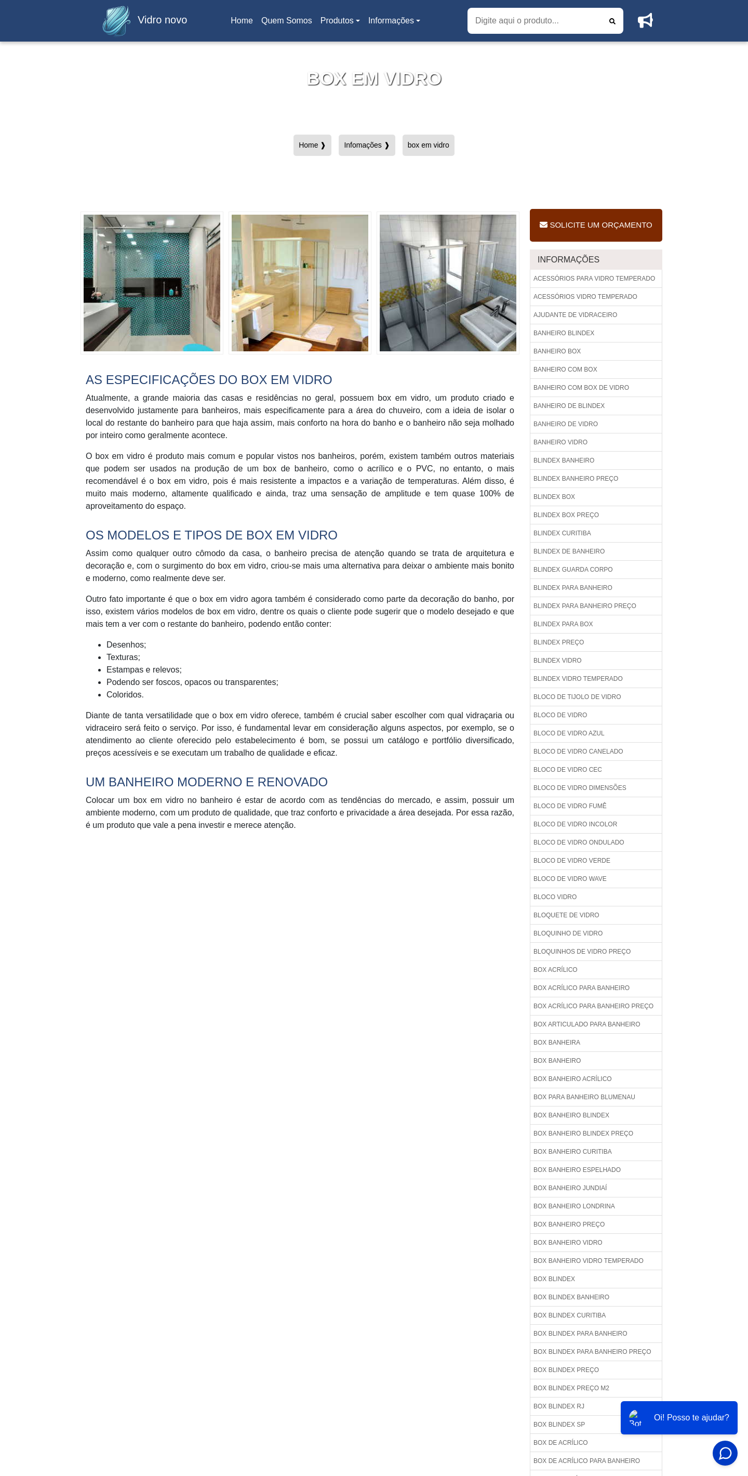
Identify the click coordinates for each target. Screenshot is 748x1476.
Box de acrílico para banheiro (586, 1461)
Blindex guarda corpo (573, 569)
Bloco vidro (555, 897)
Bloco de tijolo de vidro (577, 697)
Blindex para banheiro (572, 587)
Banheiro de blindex (569, 406)
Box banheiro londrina (574, 1206)
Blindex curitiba (562, 533)
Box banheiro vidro (568, 1242)
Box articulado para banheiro (586, 1024)
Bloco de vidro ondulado (578, 842)
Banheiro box (557, 351)
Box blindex (554, 1279)
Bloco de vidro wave (570, 878)
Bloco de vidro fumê (570, 806)
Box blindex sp (559, 1424)
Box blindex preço (566, 1370)
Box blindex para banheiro (580, 1333)
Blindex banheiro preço (575, 478)
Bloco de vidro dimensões (579, 788)
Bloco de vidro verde (571, 860)
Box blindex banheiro (571, 1297)
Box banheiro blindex (571, 1115)
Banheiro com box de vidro (581, 387)
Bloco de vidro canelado (578, 751)
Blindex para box (563, 624)
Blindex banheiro (563, 460)
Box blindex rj (558, 1406)
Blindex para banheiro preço (584, 606)
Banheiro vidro (560, 442)
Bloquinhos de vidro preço (582, 951)
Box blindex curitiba (569, 1315)
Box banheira (556, 1042)
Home (243, 23)
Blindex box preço (566, 515)
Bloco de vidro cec (567, 769)
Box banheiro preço (569, 1224)
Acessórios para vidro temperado (594, 278)
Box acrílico (555, 969)
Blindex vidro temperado (578, 678)
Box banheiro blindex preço (583, 1133)
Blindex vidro (557, 660)
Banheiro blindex (563, 333)
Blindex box (554, 496)
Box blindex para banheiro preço (592, 1351)
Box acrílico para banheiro (581, 988)
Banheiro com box (565, 369)
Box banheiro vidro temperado (588, 1260)
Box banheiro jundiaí (570, 1188)
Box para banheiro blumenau (584, 1097)
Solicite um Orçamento (596, 224)
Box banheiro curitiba (572, 1151)
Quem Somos (286, 20)
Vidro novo (141, 21)
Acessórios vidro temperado (585, 296)
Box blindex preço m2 (571, 1388)
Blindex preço (558, 642)
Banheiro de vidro (565, 424)
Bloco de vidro (560, 715)
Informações (391, 20)
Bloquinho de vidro (568, 933)
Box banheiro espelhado (577, 1170)
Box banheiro (557, 1060)
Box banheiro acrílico (572, 1079)
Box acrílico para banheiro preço (593, 1006)
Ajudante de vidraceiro (575, 315)
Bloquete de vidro (566, 915)
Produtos (337, 20)
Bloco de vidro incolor (575, 824)
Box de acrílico (560, 1442)
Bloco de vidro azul (569, 733)
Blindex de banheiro (569, 551)
